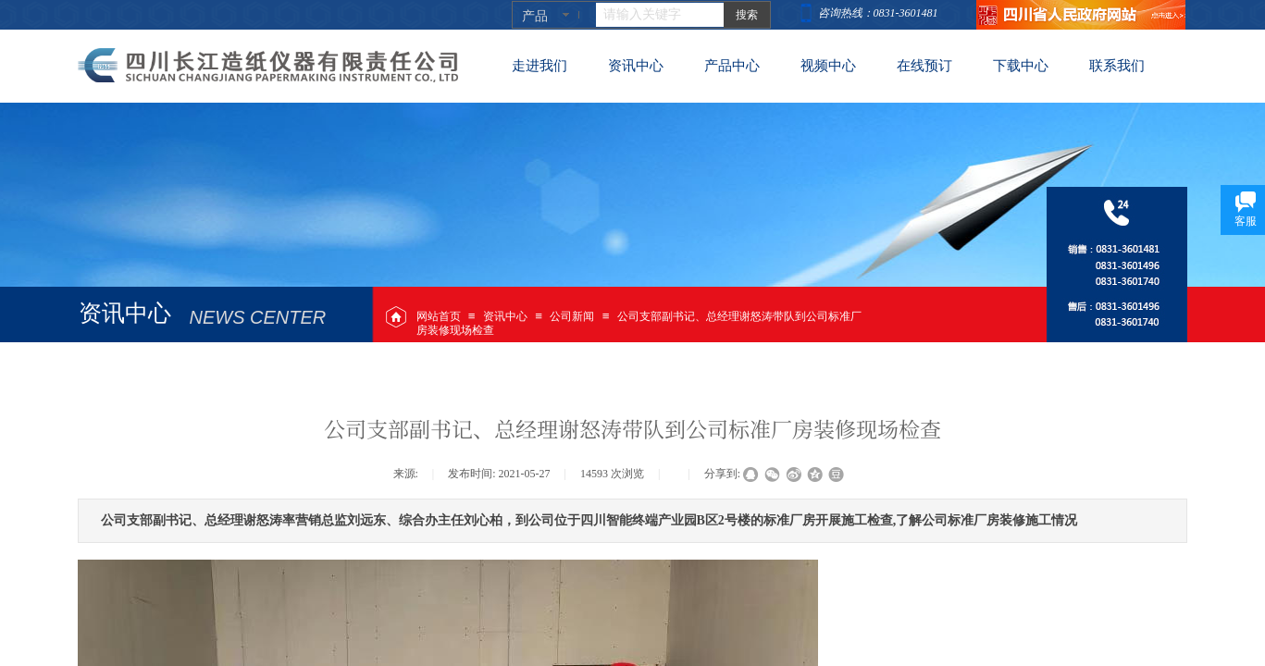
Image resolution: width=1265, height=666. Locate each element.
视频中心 (828, 65)
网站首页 (438, 316)
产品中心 (732, 65)
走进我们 (539, 65)
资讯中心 (505, 316)
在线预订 (924, 65)
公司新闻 (572, 316)
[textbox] (660, 15)
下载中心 (1020, 65)
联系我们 (1117, 65)
